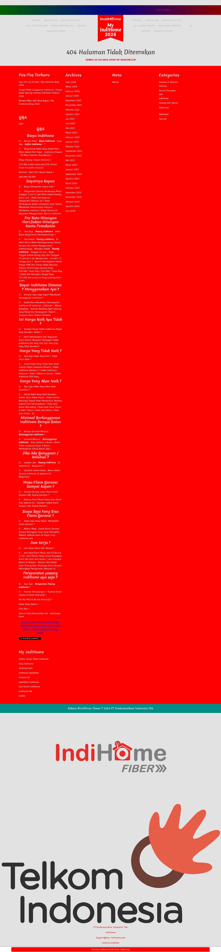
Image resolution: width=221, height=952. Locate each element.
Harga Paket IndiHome (62, 26)
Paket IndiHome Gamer (41, 373)
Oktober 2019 (72, 202)
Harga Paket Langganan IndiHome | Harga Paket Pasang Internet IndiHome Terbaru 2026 (40, 93)
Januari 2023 (72, 169)
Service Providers (167, 90)
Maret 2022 (71, 183)
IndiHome (35, 20)
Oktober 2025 (72, 109)
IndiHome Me (25, 691)
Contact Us (24, 677)
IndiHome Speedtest (71, 20)
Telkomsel (164, 107)
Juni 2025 (70, 123)
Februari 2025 (73, 137)
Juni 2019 (70, 211)
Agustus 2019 (72, 206)
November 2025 (74, 105)
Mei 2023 (70, 160)
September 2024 (74, 151)
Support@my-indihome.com (110, 938)
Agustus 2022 (72, 178)
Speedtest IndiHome (29, 682)
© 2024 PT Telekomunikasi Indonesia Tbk (127, 708)
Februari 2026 (73, 91)
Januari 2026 (72, 96)
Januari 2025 (72, 142)
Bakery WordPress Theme (84, 708)
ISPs (161, 94)
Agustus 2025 (72, 114)
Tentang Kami (26, 668)
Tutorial (163, 119)
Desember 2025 (73, 100)
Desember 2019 (73, 192)
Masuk (115, 82)
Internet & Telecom (168, 82)
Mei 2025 (70, 128)
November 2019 (74, 197)
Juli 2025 (70, 119)
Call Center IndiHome (37, 26)
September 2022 (74, 174)
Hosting (163, 86)
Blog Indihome (26, 663)
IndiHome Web (51, 20)
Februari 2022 (73, 188)
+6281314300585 (110, 943)
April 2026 (71, 82)
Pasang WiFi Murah (56, 31)
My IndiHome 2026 (110, 29)
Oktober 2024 (72, 146)
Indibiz (22, 696)
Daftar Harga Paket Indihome (34, 659)
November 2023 (74, 155)
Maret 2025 (71, 132)
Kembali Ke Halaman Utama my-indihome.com (111, 60)
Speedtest (164, 114)
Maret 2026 (71, 86)
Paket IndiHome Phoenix (39, 367)
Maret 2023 (71, 165)
